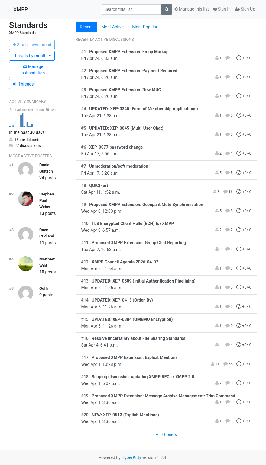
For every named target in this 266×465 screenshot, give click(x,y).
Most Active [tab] (112, 26)
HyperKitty (131, 457)
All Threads (23, 84)
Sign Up (245, 9)
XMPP (20, 9)
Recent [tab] (86, 26)
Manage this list (191, 9)
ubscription (33, 69)
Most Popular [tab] (144, 26)
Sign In (222, 9)
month (30, 55)
